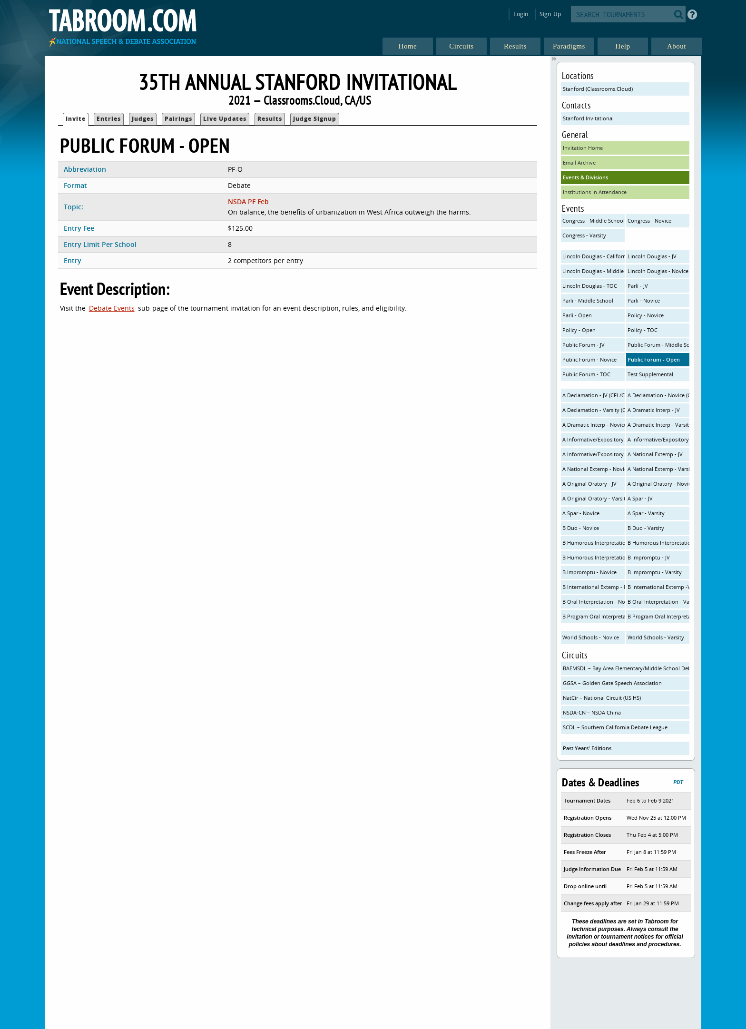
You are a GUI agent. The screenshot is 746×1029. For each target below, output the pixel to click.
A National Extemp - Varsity (659, 468)
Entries (109, 119)
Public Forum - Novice (589, 359)
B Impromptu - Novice (589, 572)
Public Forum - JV (583, 344)
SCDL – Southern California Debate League (615, 727)
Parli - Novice (644, 300)
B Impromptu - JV (649, 557)
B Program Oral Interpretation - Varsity (659, 616)
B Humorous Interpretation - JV (593, 542)
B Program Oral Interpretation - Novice (593, 616)
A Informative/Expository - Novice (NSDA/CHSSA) (659, 439)
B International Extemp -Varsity (659, 586)
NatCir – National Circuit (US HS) (602, 697)
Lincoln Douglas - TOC (589, 285)
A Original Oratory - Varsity (593, 498)
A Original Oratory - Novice (659, 483)
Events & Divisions (585, 177)
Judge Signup (314, 119)
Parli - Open (577, 315)
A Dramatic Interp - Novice (593, 424)
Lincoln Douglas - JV (652, 256)
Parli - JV (638, 285)
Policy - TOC (643, 329)
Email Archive (579, 162)
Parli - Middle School (587, 300)
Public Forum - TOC (586, 374)
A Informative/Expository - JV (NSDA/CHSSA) (593, 439)
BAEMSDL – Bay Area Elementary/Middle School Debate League (626, 668)
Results (269, 119)
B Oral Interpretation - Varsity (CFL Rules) (659, 601)
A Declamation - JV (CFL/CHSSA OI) (593, 395)
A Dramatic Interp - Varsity (659, 424)
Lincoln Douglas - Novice (658, 270)
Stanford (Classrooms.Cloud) (598, 88)
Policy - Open (579, 329)
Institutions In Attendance (595, 192)
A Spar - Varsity (646, 513)
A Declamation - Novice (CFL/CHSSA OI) (659, 395)
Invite (76, 119)
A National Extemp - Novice (593, 468)
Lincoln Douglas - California (593, 256)
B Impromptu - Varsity (655, 572)
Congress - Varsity (584, 235)
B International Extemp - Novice (593, 586)
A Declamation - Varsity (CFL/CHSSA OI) (593, 409)
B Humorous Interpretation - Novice (659, 542)
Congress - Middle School (593, 220)
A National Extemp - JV (655, 454)
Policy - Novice (646, 315)
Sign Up (550, 14)
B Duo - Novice (580, 527)
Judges (143, 119)
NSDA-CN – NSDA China (592, 712)
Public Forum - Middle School (659, 344)
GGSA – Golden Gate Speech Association (612, 682)
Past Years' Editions (587, 748)
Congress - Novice (649, 220)
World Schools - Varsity (656, 637)
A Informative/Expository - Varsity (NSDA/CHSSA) (593, 454)
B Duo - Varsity (646, 527)
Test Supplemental (650, 374)
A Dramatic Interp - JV (654, 409)
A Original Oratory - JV (589, 483)
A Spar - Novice (580, 513)
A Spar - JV (640, 498)
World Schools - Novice (590, 637)
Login (521, 14)
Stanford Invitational (588, 118)
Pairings (178, 119)
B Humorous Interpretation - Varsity (593, 557)
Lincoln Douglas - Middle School (593, 270)
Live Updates (224, 119)
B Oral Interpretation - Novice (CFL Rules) (593, 601)
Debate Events (112, 308)
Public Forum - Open (654, 359)
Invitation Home (583, 147)
